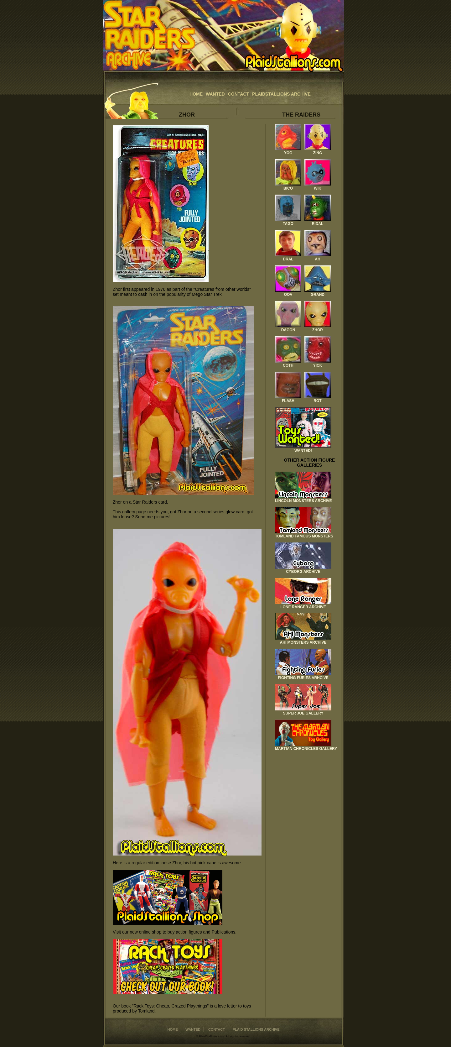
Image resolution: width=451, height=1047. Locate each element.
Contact (238, 94)
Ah (317, 259)
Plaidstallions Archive (281, 94)
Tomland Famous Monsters (304, 536)
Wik (317, 188)
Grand (317, 294)
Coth (288, 365)
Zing (317, 153)
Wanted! (303, 450)
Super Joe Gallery (303, 713)
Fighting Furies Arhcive (303, 678)
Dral (288, 259)
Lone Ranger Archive (303, 607)
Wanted (215, 94)
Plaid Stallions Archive (256, 1029)
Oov (288, 294)
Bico (288, 188)
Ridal (318, 224)
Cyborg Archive (303, 571)
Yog (288, 153)
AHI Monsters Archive (303, 642)
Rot (317, 401)
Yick (317, 365)
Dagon (288, 330)
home (196, 94)
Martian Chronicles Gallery (306, 748)
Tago (288, 224)
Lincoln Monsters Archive (303, 501)
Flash (288, 401)
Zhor (317, 330)
